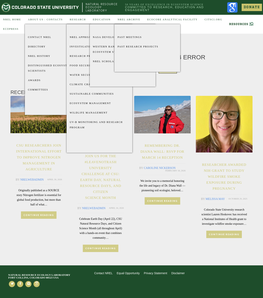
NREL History (39, 56)
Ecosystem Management (90, 103)
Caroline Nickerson (159, 168)
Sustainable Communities (92, 93)
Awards (34, 80)
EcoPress (10, 29)
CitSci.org (213, 19)
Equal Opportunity (128, 273)
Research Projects (86, 56)
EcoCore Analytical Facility (172, 19)
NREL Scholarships (109, 61)
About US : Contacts (45, 19)
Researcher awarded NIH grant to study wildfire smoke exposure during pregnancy (224, 176)
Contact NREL (39, 37)
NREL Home (12, 19)
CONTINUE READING (38, 215)
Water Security (83, 74)
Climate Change (83, 84)
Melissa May (215, 199)
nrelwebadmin (32, 179)
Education (102, 19)
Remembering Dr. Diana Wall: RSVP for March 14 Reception (162, 151)
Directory (37, 46)
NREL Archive (129, 19)
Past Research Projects (138, 46)
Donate (252, 7)
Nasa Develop (104, 37)
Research (78, 19)
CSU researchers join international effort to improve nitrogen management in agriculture (39, 157)
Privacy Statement (155, 273)
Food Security (82, 65)
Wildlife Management (88, 112)
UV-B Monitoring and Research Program (96, 125)
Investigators (82, 46)
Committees (38, 89)
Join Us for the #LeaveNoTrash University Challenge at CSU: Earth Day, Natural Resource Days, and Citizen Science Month (100, 177)
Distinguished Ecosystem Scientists (50, 68)
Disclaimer (178, 273)
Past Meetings (130, 37)
